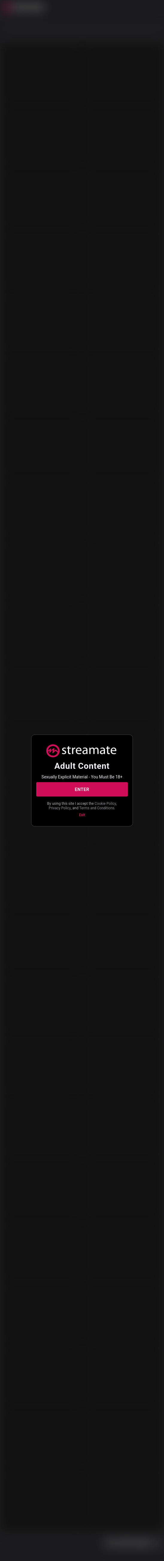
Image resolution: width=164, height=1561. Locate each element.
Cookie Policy (105, 803)
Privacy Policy (60, 808)
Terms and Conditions (96, 808)
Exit (82, 815)
